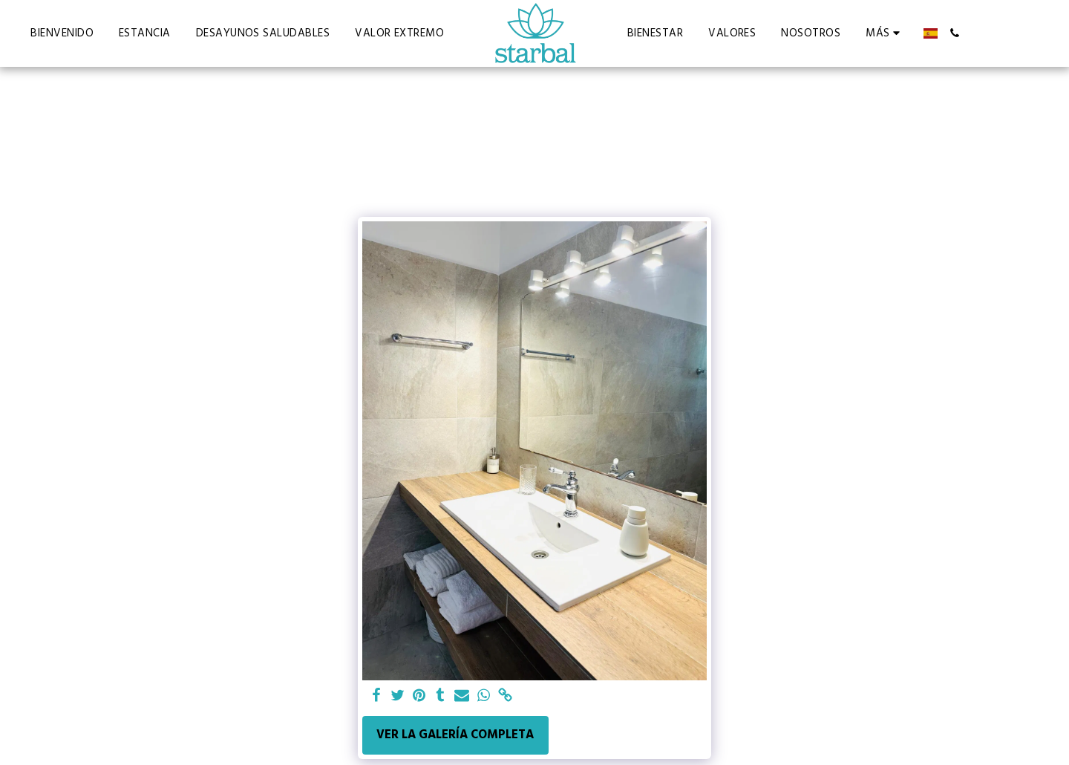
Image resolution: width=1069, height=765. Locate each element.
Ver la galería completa (455, 734)
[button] (948, 33)
